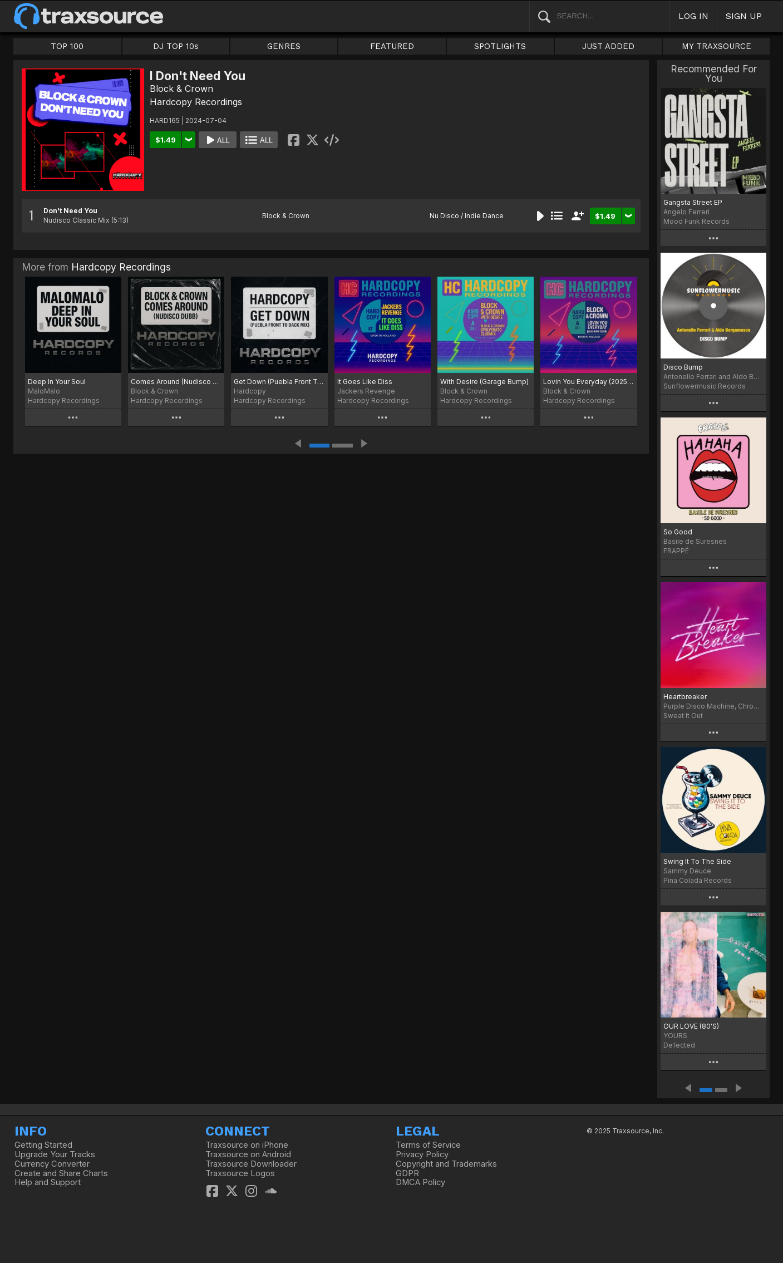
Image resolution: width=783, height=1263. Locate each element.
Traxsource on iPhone (246, 1145)
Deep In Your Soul (57, 381)
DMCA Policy (420, 1182)
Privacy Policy (422, 1154)
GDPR (407, 1173)
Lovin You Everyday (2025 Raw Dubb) (588, 381)
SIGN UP (744, 16)
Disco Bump (683, 367)
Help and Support (47, 1182)
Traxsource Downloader (251, 1164)
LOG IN (693, 16)
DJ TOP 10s (176, 46)
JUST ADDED (608, 46)
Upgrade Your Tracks (54, 1154)
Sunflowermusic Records (704, 386)
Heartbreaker (685, 696)
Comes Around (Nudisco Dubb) (176, 381)
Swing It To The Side (697, 861)
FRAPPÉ (676, 551)
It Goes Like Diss (364, 381)
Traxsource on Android (248, 1154)
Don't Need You (70, 211)
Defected (679, 1045)
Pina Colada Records (697, 880)
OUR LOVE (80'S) (691, 1026)
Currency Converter (52, 1164)
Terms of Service (428, 1145)
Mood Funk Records (696, 221)
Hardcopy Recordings (196, 101)
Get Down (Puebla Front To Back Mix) (279, 381)
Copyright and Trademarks (446, 1164)
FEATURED (392, 46)
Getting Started (43, 1145)
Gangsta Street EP (692, 202)
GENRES (284, 46)
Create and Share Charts (61, 1173)
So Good (677, 532)
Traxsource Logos (240, 1173)
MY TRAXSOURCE (716, 46)
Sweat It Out (683, 715)
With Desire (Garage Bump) (484, 381)
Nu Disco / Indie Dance (467, 216)
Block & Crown (181, 88)
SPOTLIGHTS (500, 46)
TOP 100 (67, 46)
